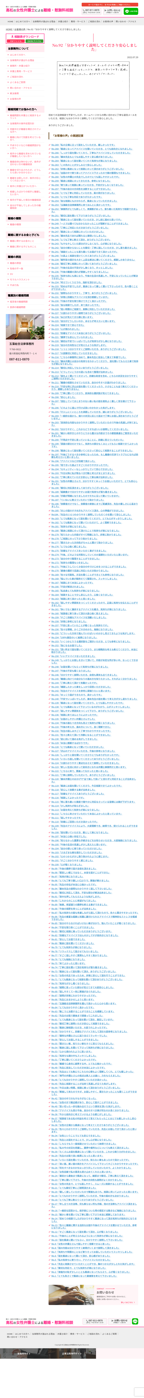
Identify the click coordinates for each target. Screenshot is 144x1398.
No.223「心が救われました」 (66, 329)
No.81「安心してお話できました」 (68, 939)
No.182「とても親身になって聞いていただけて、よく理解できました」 (86, 522)
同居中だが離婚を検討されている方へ (25, 130)
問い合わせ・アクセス (126, 21)
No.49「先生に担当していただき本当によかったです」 (78, 1067)
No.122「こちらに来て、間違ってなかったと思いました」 (80, 771)
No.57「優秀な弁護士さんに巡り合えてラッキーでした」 (79, 1035)
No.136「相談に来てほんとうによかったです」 (74, 715)
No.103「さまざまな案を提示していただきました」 (77, 852)
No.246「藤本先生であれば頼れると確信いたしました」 (79, 235)
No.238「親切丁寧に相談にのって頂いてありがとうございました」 (84, 263)
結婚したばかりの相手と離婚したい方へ (25, 193)
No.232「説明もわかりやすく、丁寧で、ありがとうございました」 (84, 293)
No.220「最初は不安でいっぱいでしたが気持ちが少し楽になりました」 (87, 341)
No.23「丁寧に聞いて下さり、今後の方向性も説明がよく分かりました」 (87, 1180)
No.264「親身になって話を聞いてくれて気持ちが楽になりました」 (84, 161)
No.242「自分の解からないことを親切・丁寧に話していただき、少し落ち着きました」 (94, 247)
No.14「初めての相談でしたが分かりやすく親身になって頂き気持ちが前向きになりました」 (94, 1219)
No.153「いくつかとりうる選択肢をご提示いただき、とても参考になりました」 (91, 641)
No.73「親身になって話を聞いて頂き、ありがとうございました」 (84, 971)
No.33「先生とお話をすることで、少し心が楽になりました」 (81, 1139)
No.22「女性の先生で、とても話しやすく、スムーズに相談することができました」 (92, 1184)
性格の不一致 (16, 268)
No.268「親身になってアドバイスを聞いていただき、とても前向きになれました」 (92, 149)
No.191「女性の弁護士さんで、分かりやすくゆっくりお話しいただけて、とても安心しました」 (94, 482)
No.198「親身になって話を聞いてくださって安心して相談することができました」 (92, 450)
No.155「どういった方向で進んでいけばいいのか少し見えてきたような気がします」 (93, 633)
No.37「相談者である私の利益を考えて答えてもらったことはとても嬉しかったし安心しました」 (93, 1119)
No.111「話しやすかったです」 (67, 817)
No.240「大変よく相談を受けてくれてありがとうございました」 (83, 255)
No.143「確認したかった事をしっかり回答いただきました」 (81, 687)
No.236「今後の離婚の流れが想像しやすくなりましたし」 (80, 272)
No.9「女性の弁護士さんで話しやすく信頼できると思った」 (81, 1244)
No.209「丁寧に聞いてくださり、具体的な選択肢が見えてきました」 (85, 393)
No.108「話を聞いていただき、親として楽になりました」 (80, 832)
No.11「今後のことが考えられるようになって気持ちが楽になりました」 (87, 1236)
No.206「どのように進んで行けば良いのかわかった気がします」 (83, 408)
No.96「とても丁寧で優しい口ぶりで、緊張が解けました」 (80, 880)
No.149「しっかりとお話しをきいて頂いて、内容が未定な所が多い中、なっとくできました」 (94, 661)
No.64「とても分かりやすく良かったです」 (73, 1007)
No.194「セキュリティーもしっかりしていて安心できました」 (82, 469)
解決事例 (14, 93)
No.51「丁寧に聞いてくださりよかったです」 (74, 1059)
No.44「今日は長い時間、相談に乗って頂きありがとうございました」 (86, 1087)
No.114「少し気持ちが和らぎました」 (70, 806)
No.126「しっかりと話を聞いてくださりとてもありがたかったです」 (85, 755)
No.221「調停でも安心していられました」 (72, 337)
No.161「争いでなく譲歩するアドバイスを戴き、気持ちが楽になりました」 (89, 609)
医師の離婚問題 (17, 307)
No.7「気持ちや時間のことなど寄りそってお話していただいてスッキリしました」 (92, 1252)
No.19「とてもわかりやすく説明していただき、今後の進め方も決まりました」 (90, 1196)
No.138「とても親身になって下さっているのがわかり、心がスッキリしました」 (91, 707)
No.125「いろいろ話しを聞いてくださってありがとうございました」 (85, 759)
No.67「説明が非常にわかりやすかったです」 (74, 995)
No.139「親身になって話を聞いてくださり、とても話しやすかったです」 (87, 703)
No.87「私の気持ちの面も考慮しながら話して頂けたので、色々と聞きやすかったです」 (94, 912)
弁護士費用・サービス (21, 71)
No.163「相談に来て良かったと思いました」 (73, 598)
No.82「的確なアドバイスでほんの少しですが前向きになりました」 (85, 935)
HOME (10, 21)
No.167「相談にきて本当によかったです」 (72, 582)
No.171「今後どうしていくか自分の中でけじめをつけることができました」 (89, 566)
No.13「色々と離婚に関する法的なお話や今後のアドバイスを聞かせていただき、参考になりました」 (94, 1226)
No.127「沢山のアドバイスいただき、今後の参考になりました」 (83, 751)
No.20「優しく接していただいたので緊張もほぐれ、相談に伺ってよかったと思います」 (94, 1192)
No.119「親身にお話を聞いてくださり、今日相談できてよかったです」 (86, 785)
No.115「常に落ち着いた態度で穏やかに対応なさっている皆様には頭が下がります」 (93, 802)
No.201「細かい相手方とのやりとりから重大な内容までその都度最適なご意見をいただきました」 (94, 434)
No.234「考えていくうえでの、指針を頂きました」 (77, 282)
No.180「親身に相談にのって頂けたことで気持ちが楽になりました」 (85, 530)
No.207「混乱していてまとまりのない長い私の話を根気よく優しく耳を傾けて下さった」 (93, 402)
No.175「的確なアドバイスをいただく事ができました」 (79, 550)
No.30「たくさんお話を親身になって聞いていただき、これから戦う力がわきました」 (94, 1151)
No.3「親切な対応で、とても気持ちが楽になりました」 (79, 1268)
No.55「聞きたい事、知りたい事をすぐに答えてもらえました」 (82, 1043)
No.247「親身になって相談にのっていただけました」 (78, 231)
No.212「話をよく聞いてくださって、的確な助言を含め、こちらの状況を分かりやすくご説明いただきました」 (94, 377)
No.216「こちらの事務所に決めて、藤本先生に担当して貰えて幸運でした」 (89, 357)
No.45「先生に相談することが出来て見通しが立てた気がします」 (84, 1083)
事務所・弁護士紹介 (20, 65)
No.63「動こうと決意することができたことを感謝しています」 (83, 1011)
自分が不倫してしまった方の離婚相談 (25, 207)
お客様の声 (108, 21)
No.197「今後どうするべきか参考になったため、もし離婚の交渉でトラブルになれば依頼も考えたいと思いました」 (94, 455)
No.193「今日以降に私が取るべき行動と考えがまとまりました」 (83, 473)
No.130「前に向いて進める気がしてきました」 (74, 739)
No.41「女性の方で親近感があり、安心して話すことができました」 (85, 1102)
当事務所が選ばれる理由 (44, 21)
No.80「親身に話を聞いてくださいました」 (73, 943)
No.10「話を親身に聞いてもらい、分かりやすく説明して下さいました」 (87, 1240)
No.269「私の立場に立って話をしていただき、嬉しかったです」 (83, 145)
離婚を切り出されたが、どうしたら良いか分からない (25, 171)
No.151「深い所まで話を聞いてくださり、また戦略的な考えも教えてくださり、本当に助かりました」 (94, 650)
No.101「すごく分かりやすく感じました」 (72, 860)
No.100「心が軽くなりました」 (67, 864)
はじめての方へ (23, 21)
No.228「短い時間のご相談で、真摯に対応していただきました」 (83, 309)
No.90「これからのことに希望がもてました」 (74, 900)
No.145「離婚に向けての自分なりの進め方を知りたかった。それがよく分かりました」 (94, 679)
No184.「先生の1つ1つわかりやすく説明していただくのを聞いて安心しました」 (91, 514)
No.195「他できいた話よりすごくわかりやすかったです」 (80, 465)
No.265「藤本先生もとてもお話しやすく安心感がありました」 (82, 157)
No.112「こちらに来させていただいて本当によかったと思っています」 (86, 813)
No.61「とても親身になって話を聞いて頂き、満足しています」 (82, 1019)
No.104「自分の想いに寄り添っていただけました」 (77, 848)
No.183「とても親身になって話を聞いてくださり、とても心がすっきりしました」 (92, 518)
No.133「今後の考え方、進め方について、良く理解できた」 (81, 727)
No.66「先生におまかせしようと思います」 (73, 999)
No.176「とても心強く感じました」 (69, 546)
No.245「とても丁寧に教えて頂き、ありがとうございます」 (81, 239)
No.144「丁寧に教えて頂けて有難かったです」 (74, 683)
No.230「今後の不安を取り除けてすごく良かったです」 (79, 301)
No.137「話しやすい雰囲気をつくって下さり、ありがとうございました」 (88, 711)
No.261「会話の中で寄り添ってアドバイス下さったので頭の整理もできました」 (91, 173)
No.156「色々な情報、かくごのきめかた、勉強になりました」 (82, 629)
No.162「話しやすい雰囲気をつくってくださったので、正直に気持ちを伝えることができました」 (94, 604)
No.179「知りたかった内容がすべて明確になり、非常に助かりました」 (86, 534)
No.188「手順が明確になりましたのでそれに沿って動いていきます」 (85, 496)
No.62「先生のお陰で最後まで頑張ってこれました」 (77, 1015)
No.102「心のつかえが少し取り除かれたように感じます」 (80, 856)
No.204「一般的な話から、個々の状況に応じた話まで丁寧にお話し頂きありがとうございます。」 (94, 417)
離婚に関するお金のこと (22, 240)
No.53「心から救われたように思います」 (72, 1051)
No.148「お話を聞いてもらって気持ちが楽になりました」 (80, 666)
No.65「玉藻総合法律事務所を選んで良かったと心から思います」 (84, 1003)
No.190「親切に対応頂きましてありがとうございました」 (80, 488)
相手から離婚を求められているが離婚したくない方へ (25, 155)
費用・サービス (78, 21)
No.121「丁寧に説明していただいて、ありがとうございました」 (83, 775)
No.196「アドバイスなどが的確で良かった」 (73, 461)
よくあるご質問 (17, 82)
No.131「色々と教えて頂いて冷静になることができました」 (81, 735)
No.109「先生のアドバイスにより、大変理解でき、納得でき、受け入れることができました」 (94, 827)
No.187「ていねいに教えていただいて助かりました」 (78, 500)
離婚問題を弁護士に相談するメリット (25, 117)
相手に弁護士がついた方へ (23, 186)
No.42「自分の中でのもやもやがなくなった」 (74, 1098)
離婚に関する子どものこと (23, 246)
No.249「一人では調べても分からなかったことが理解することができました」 (90, 223)
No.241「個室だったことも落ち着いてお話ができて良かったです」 (84, 251)
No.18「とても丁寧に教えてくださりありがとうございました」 (82, 1200)
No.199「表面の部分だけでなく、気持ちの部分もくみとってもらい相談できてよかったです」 (94, 445)
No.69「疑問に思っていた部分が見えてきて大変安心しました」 (82, 987)
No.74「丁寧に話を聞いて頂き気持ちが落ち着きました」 (79, 967)
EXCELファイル (34, 41)
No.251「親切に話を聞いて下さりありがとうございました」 (81, 215)
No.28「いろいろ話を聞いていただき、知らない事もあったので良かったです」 (90, 1160)
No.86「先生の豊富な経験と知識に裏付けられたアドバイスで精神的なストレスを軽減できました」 (94, 918)
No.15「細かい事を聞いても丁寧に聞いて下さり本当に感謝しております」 (88, 1214)
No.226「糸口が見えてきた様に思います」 (72, 317)
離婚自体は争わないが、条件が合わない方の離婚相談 (25, 163)
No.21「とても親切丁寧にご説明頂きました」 (74, 1188)
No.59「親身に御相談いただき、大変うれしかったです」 (79, 1027)
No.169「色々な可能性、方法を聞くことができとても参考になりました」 (88, 574)
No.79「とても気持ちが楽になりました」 (72, 947)
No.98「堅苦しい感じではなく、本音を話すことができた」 (80, 872)
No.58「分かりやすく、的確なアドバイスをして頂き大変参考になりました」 (89, 1031)
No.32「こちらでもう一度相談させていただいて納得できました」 (84, 1143)
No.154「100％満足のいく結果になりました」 (74, 637)
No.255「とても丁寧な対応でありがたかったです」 (77, 197)
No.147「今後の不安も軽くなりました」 (71, 670)
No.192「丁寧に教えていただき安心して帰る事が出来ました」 (82, 477)
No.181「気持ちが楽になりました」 (69, 526)
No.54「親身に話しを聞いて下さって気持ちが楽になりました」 (83, 1047)
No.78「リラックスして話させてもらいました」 (75, 951)
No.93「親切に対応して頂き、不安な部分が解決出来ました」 (81, 892)
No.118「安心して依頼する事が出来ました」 (73, 789)
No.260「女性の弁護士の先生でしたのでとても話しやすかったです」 (85, 177)
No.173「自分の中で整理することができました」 (76, 558)
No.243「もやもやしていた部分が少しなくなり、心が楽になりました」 (86, 243)
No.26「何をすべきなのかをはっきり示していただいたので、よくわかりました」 (91, 1168)
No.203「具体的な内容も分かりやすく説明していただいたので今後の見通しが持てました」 (94, 423)
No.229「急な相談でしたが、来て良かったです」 (76, 305)
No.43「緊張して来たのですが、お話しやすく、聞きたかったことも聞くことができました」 (94, 1093)
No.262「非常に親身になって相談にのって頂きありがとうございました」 (88, 169)
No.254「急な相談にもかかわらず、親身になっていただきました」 (84, 201)
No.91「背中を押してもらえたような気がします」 (76, 896)
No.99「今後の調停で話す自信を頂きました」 (74, 868)
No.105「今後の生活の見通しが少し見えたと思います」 (79, 844)
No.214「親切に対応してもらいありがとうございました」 (80, 368)
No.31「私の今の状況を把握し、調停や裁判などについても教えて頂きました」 (90, 1147)
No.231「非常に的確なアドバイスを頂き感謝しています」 (80, 297)
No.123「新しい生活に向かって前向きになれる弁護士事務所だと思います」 (89, 767)
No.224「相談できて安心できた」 (68, 325)
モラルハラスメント (20, 279)
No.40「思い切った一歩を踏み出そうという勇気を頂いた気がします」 (86, 1106)
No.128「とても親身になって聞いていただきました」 (78, 747)
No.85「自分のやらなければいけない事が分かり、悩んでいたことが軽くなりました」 (94, 923)
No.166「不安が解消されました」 (68, 586)
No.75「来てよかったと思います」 (68, 963)
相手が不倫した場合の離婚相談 (25, 199)
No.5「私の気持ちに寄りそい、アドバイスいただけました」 (81, 1260)
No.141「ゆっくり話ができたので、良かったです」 (77, 695)
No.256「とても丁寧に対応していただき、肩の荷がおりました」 (83, 193)
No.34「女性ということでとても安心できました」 (76, 1135)
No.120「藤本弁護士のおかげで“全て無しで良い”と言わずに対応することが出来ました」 (93, 780)
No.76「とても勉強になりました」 (68, 959)
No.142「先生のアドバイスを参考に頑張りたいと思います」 (81, 691)
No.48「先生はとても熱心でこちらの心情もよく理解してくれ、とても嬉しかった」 (92, 1071)
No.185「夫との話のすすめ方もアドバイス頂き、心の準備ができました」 (88, 510)
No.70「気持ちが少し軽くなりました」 (70, 983)
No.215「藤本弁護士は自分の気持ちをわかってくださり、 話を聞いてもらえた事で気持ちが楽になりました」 (94, 362)
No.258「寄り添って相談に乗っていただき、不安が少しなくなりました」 (87, 185)
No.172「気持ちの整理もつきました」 (70, 562)
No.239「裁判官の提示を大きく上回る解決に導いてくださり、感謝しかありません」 (93, 259)
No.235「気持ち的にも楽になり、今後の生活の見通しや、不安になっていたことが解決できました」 (94, 277)
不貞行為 (14, 285)
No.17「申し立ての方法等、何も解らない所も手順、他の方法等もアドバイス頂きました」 (94, 1205)
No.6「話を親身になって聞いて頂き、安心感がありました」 (81, 1256)
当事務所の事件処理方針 (22, 123)
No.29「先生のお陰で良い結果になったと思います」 (77, 1155)
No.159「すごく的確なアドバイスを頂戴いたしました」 (79, 617)
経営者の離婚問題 (19, 301)
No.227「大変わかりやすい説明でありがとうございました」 (81, 313)
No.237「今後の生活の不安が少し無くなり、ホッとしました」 (82, 267)
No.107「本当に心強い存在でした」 (69, 836)
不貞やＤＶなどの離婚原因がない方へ (25, 146)
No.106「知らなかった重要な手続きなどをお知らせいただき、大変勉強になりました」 (94, 840)
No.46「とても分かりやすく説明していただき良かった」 (79, 1079)
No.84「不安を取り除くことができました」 (73, 927)
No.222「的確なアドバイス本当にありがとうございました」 (81, 333)
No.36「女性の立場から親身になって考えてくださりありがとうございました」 (90, 1125)
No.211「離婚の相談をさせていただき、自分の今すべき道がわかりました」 (89, 382)
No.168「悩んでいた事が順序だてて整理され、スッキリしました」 (84, 578)
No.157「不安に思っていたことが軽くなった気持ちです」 (80, 625)
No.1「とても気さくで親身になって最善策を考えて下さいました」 (84, 1276)
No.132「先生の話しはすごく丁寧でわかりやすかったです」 (81, 731)
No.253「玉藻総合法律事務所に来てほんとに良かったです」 (81, 205)
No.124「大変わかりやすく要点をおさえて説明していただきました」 (85, 763)
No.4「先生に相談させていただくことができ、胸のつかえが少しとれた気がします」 (93, 1264)
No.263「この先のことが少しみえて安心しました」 (77, 165)
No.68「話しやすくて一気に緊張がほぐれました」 (76, 991)
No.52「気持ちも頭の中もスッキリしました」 (74, 1055)
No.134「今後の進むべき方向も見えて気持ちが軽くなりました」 (83, 723)
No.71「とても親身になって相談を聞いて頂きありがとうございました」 (87, 979)
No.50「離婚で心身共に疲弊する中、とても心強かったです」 (81, 1063)
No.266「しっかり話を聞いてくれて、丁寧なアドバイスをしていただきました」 (91, 153)
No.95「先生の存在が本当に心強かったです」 (74, 884)
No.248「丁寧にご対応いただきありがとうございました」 (80, 227)
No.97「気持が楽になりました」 (67, 876)
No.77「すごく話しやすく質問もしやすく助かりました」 (79, 955)
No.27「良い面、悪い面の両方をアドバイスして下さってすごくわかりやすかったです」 (94, 1164)
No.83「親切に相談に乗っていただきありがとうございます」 (81, 931)
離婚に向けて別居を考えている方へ (25, 138)
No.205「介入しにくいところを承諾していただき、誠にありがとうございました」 (92, 412)
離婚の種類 (15, 224)
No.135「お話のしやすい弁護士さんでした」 (73, 719)
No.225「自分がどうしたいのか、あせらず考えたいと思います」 (83, 321)
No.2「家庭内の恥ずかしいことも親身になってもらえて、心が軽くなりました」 (91, 1272)
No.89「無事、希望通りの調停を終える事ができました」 (79, 904)
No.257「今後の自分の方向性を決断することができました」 (81, 189)
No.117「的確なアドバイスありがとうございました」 (78, 793)
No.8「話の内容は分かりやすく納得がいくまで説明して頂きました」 (85, 1248)
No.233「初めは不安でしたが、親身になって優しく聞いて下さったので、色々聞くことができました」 (94, 287)
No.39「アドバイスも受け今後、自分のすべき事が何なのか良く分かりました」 (90, 1110)
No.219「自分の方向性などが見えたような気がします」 (79, 345)
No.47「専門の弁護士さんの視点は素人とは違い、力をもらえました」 (86, 1075)
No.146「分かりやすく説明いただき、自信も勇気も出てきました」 (84, 675)
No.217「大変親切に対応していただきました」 (74, 353)
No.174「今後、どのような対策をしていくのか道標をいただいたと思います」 (90, 554)
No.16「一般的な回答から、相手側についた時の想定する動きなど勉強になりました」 (94, 1210)
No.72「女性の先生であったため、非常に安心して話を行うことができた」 (88, 975)
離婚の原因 (15, 263)
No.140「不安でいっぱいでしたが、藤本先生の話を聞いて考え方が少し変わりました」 (94, 699)
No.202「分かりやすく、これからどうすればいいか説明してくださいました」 (90, 429)
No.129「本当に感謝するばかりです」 (70, 743)
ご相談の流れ (94, 21)
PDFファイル (16, 41)
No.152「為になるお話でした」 (67, 645)
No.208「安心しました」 (63, 397)
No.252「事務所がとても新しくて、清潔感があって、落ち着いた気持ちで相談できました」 (94, 210)
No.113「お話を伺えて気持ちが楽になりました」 (75, 809)
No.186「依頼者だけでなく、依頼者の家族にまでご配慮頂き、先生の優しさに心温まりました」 (94, 505)
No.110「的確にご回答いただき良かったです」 (74, 821)
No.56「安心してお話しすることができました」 (75, 1039)
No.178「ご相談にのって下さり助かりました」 (74, 538)
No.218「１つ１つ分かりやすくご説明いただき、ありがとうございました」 (89, 349)
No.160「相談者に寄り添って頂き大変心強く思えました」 (80, 613)
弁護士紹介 (63, 21)
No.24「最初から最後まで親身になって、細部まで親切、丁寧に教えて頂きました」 (92, 1175)
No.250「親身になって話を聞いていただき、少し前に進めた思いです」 (86, 219)
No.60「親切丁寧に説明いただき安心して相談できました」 (80, 1023)
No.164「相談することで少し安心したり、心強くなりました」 (82, 594)
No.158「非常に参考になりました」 (69, 621)
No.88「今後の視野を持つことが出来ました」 (74, 908)
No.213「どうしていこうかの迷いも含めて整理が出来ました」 (82, 372)
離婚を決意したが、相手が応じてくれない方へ (25, 179)
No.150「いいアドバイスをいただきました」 (73, 656)
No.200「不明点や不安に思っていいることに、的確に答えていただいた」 (88, 440)
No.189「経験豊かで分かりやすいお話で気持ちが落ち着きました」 (84, 492)
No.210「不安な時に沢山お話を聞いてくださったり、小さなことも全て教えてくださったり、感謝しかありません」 (94, 387)
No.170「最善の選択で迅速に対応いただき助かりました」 (80, 570)
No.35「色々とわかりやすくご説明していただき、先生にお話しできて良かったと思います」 (94, 1130)
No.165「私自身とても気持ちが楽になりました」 (75, 590)
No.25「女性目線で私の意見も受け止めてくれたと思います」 (82, 1171)
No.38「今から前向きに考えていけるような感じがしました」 (81, 1114)
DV (11, 274)
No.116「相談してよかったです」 (68, 797)
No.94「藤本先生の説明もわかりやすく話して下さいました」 (82, 888)
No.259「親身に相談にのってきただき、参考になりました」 (81, 181)
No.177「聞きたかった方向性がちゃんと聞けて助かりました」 (82, 542)
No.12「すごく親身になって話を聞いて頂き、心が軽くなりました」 (85, 1232)
